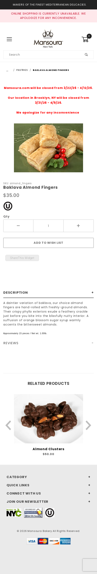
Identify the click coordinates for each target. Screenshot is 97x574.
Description (15, 292)
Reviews (10, 343)
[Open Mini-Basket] (87, 39)
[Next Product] (88, 425)
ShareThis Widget (22, 258)
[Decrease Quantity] (18, 226)
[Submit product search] (86, 55)
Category (17, 477)
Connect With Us (24, 493)
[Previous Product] (8, 425)
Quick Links (18, 485)
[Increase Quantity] (79, 226)
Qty (6, 216)
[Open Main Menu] (9, 39)
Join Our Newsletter (27, 501)
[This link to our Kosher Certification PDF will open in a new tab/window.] (8, 205)
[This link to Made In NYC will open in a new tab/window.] (14, 512)
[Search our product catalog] (41, 55)
